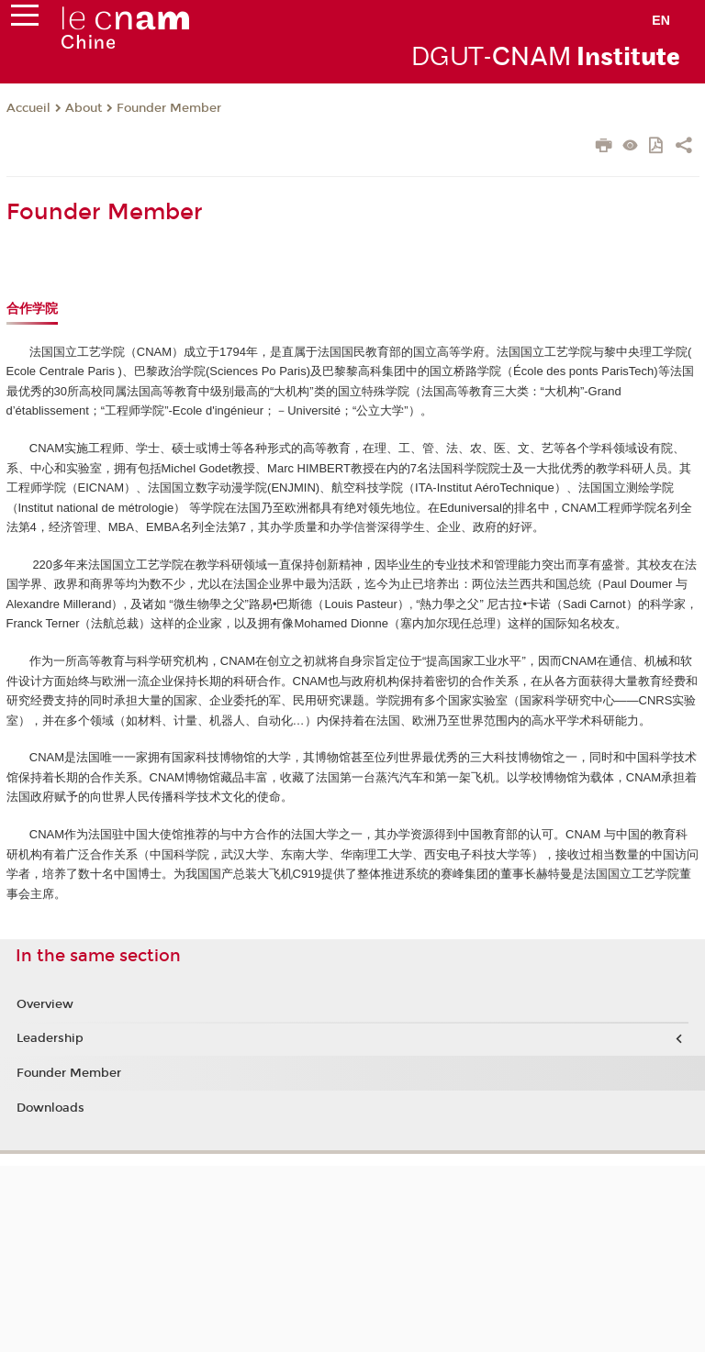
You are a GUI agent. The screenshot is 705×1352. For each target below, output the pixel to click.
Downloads (50, 1108)
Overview (45, 1004)
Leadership (50, 1038)
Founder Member (169, 108)
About (83, 108)
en (661, 20)
